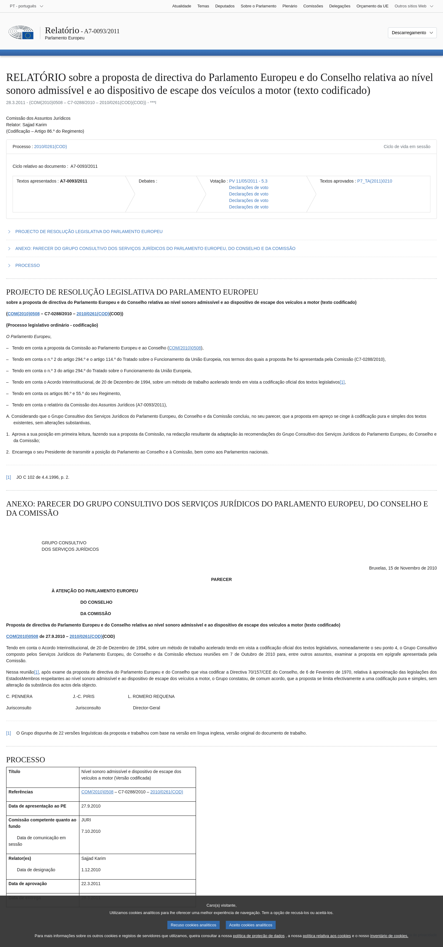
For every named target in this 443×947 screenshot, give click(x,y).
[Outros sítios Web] (414, 6)
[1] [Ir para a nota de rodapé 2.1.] (36, 672)
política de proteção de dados (259, 936)
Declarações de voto (249, 187)
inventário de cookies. (389, 936)
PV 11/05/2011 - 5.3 (248, 181)
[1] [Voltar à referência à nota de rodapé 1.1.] (8, 477)
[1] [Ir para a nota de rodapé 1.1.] (342, 382)
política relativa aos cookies (327, 936)
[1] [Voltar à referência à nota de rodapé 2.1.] (8, 733)
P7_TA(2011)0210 (374, 181)
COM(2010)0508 (24, 313)
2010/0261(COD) (50, 146)
